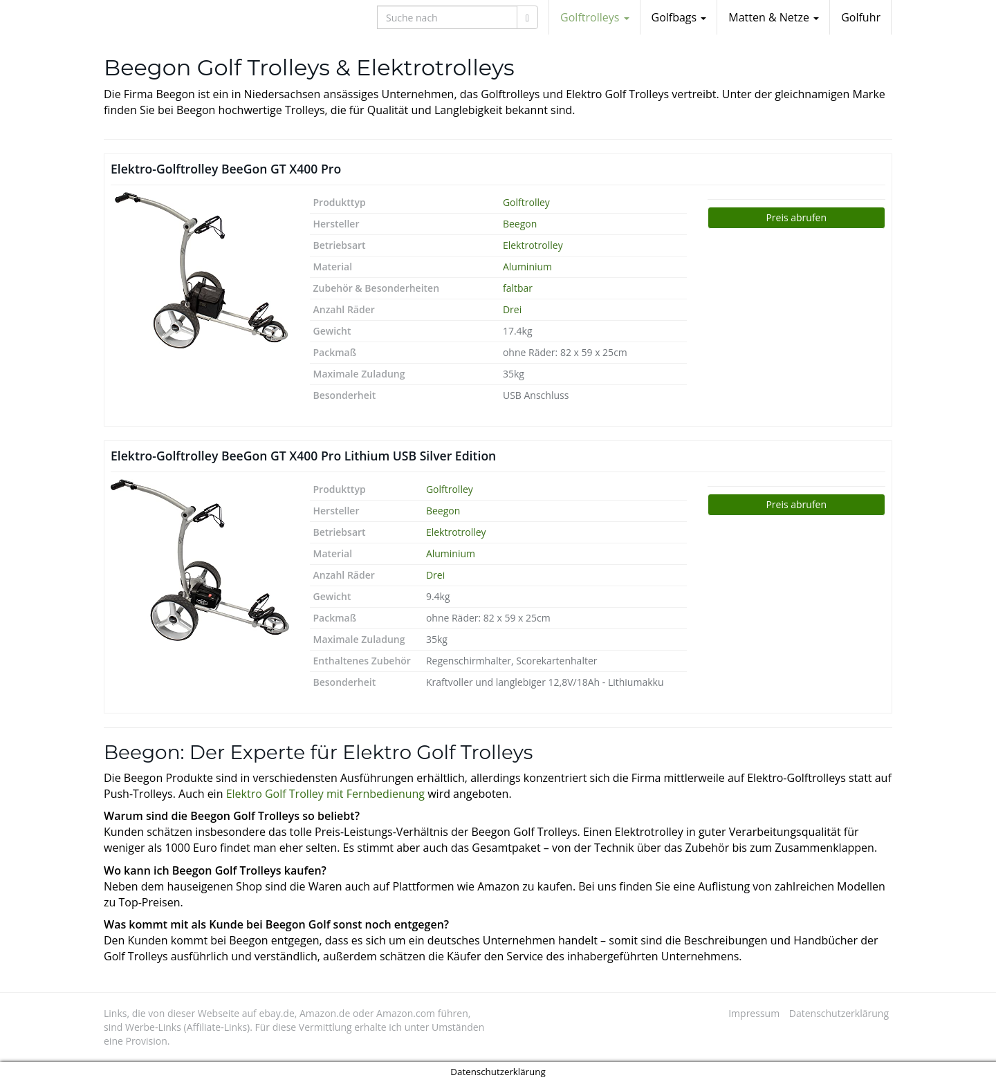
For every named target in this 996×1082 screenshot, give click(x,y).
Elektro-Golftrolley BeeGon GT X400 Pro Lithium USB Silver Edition (303, 455)
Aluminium (527, 266)
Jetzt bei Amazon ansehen (797, 218)
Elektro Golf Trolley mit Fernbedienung (325, 793)
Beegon (520, 223)
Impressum (754, 1013)
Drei (512, 309)
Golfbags (679, 17)
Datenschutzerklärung (839, 1013)
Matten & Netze (773, 17)
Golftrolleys (594, 17)
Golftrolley (526, 202)
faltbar (518, 288)
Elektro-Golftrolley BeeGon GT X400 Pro (226, 168)
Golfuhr (860, 17)
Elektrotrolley (533, 245)
